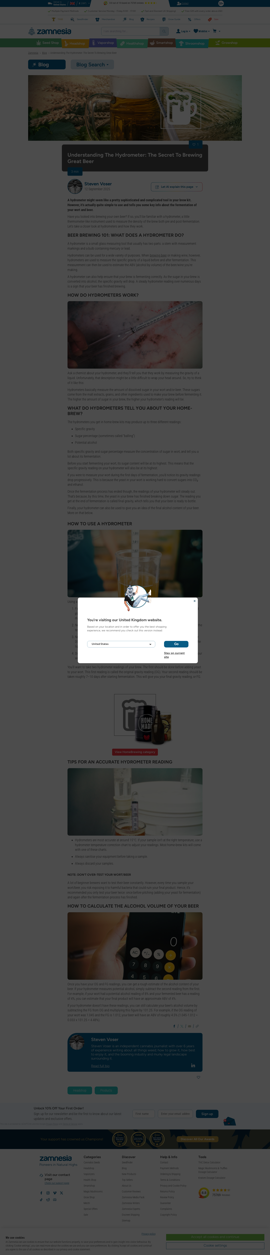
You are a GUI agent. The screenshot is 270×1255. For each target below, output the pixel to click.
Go (176, 644)
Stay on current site (174, 653)
